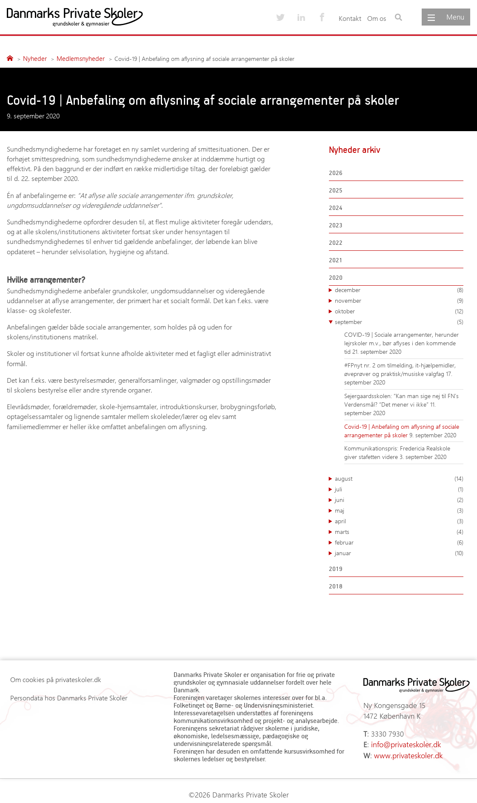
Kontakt (350, 18)
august (399, 477)
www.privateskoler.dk (404, 750)
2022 (336, 242)
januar (399, 552)
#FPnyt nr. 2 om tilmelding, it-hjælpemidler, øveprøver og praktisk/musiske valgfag (400, 368)
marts (399, 531)
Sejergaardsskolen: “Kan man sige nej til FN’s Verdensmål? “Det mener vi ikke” (401, 399)
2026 (336, 172)
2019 (336, 568)
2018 (336, 585)
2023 (336, 224)
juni (399, 499)
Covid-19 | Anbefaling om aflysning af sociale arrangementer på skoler (401, 430)
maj (399, 509)
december (399, 289)
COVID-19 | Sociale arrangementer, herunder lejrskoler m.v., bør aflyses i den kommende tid (401, 342)
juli (399, 488)
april (399, 520)
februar (399, 541)
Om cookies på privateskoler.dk (55, 678)
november (399, 299)
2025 (336, 189)
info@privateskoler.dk (402, 740)
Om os (376, 18)
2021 (336, 259)
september (399, 321)
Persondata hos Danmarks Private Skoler (68, 697)
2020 (336, 276)
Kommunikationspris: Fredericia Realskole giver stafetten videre (397, 452)
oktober (399, 310)
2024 (336, 207)
